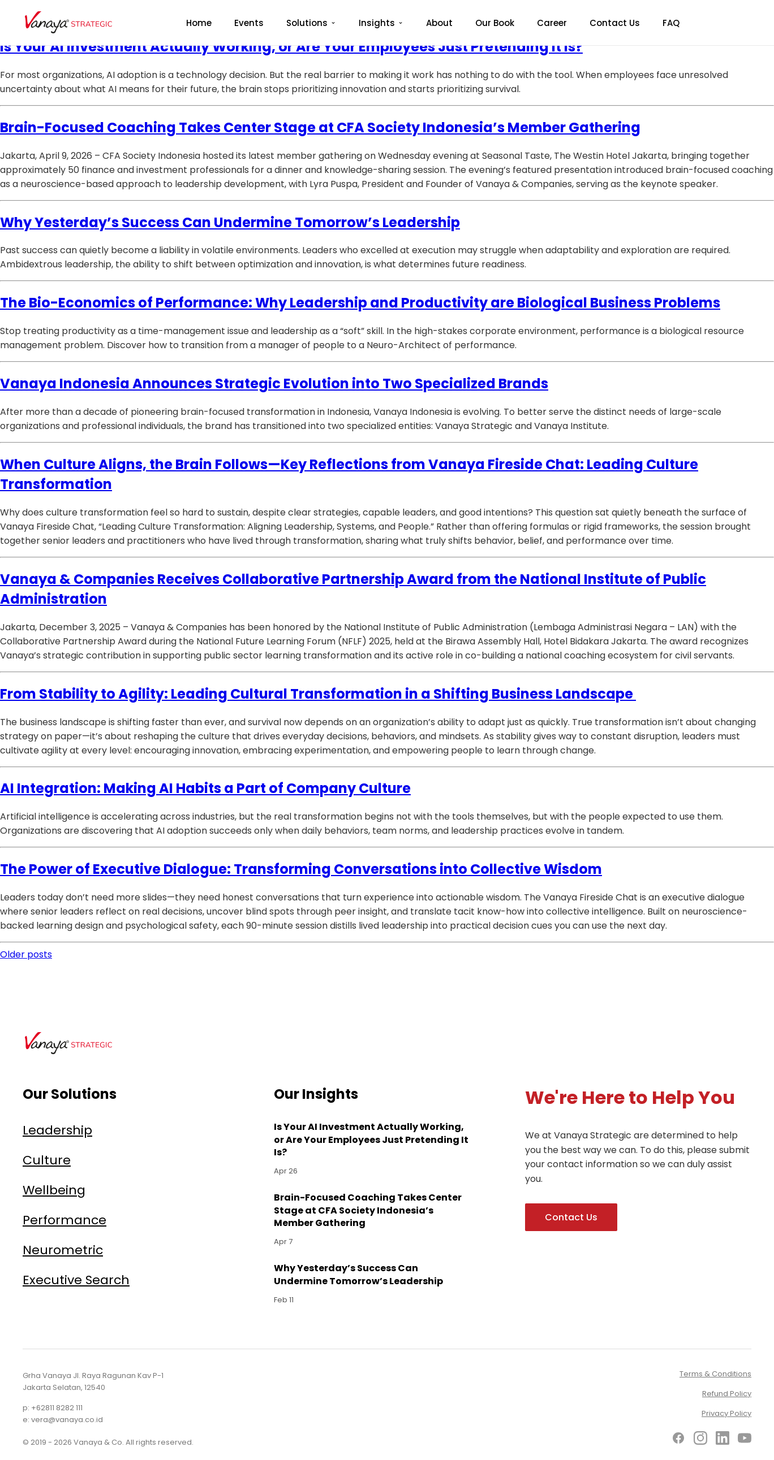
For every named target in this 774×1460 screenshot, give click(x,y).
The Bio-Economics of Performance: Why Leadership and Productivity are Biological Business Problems (360, 302)
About (439, 23)
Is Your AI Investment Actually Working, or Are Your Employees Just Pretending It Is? (291, 46)
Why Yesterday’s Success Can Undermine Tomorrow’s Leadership (230, 222)
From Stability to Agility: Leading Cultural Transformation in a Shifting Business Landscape (318, 693)
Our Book (494, 23)
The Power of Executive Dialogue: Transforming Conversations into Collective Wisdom (301, 869)
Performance (64, 1220)
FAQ (671, 23)
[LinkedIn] (722, 1440)
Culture (47, 1160)
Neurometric (63, 1250)
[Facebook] (678, 1440)
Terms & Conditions (715, 1373)
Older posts (26, 954)
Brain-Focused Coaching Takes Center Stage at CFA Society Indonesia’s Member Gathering (320, 127)
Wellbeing (54, 1190)
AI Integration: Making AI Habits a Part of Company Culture (205, 788)
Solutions (307, 23)
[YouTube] (744, 1440)
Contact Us (615, 23)
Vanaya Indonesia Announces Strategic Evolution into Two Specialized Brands (274, 383)
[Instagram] (700, 1440)
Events (249, 23)
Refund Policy (726, 1393)
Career (552, 23)
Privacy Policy (726, 1413)
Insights (377, 23)
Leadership (57, 1130)
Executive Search (76, 1280)
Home (199, 23)
